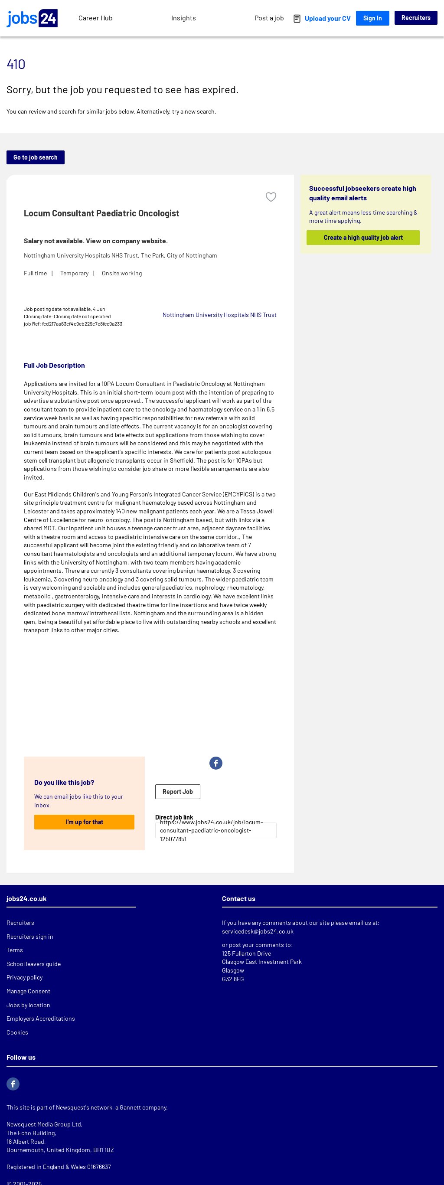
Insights (183, 17)
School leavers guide (34, 963)
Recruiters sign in (30, 936)
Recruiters (416, 17)
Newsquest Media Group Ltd (44, 1124)
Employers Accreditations (41, 1018)
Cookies (17, 1032)
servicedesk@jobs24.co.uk (258, 931)
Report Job (178, 791)
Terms (15, 949)
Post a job (269, 17)
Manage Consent (28, 991)
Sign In (372, 18)
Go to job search (35, 157)
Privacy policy (24, 977)
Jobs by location (28, 1005)
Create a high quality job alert (362, 237)
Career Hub (95, 17)
